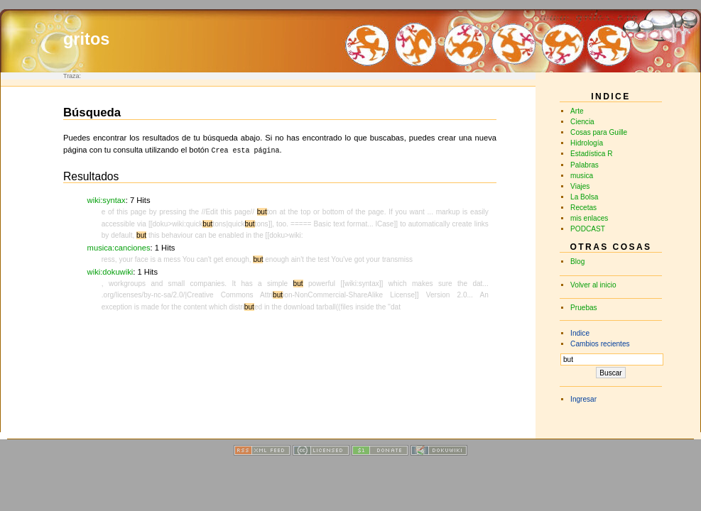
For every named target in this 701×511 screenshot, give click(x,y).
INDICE (610, 96)
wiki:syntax (106, 198)
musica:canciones (119, 246)
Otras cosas (610, 247)
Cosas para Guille (598, 132)
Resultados (91, 175)
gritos (86, 39)
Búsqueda (92, 112)
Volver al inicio (593, 285)
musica (581, 176)
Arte (576, 111)
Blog (577, 261)
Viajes (579, 186)
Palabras (584, 165)
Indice (579, 333)
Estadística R (591, 154)
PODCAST (587, 229)
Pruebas (583, 308)
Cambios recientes (599, 344)
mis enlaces (589, 218)
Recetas (583, 207)
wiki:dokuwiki (110, 270)
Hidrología (586, 143)
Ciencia (582, 122)
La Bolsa (584, 197)
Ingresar (583, 399)
